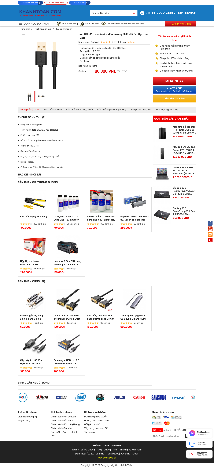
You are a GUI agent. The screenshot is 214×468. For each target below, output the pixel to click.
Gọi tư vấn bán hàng (30, 2)
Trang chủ (24, 28)
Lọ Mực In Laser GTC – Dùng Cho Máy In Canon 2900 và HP (66, 220)
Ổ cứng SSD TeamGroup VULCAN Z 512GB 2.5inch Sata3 (184, 190)
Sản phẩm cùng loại (141, 109)
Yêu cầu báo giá (79, 2)
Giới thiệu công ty (27, 416)
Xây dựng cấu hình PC (96, 428)
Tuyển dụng (24, 420)
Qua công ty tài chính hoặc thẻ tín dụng (174, 89)
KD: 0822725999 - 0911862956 (170, 13)
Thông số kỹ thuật (30, 109)
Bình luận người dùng (167, 109)
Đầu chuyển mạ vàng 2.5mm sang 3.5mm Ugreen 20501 (31, 319)
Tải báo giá (90, 432)
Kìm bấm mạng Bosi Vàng (33, 216)
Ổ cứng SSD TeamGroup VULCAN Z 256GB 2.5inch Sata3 (184, 211)
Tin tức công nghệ (56, 2)
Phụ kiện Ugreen (63, 28)
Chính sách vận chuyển (63, 416)
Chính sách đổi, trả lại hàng (65, 424)
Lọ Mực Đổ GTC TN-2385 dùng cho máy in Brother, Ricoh (101, 220)
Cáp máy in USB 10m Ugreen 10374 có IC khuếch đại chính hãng (32, 363)
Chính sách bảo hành (62, 420)
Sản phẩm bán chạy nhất (79, 109)
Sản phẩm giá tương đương (111, 109)
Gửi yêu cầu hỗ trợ (94, 424)
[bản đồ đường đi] (107, 457)
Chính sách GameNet (62, 428)
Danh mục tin (181, 23)
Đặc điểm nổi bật (53, 109)
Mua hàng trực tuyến (95, 416)
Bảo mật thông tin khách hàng (64, 434)
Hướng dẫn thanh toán (96, 420)
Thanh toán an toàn (163, 412)
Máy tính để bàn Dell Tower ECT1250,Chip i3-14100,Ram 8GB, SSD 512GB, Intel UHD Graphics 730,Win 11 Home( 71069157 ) (184, 150)
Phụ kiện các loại (42, 28)
